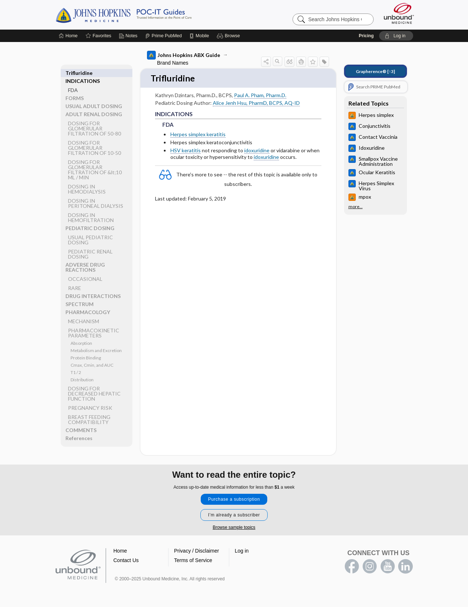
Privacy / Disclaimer (196, 551)
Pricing (366, 35)
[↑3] (375, 71)
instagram (369, 567)
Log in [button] (242, 551)
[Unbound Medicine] (399, 13)
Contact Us (126, 561)
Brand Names (173, 63)
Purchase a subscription (234, 499)
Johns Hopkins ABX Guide (183, 55)
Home (120, 551)
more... (355, 207)
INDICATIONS (82, 73)
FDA (73, 82)
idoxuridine (256, 151)
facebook (351, 567)
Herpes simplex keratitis (198, 134)
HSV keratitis (185, 151)
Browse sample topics (234, 527)
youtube (387, 567)
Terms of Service (193, 561)
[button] (229, 36)
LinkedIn (405, 567)
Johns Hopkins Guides (146, 15)
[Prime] (163, 36)
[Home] (68, 36)
